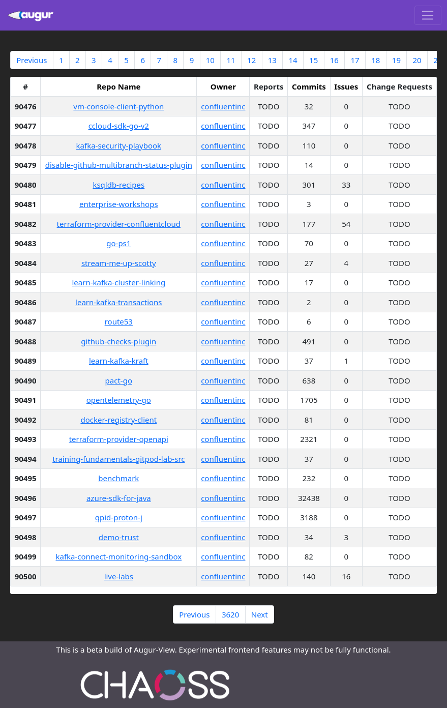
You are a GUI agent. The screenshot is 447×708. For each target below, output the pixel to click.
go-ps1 (118, 243)
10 (210, 60)
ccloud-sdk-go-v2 (118, 126)
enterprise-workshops (118, 204)
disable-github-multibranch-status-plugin (118, 165)
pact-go (118, 380)
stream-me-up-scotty (118, 263)
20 (416, 60)
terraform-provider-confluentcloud (119, 224)
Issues (346, 86)
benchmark (118, 478)
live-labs (118, 576)
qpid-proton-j (118, 517)
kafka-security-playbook (118, 145)
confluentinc (223, 106)
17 (354, 60)
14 (292, 60)
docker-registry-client (118, 420)
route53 (119, 321)
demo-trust (119, 537)
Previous (31, 60)
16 (334, 60)
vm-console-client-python (118, 106)
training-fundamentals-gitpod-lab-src (118, 459)
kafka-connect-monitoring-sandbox (118, 556)
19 (396, 60)
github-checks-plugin (118, 341)
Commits (309, 86)
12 (251, 60)
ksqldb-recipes (118, 185)
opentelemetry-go (118, 400)
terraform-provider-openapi (118, 439)
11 (230, 60)
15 (313, 60)
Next (259, 614)
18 (375, 60)
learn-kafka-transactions (118, 302)
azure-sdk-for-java (118, 498)
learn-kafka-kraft (118, 361)
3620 (230, 614)
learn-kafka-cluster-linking (118, 282)
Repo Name (118, 86)
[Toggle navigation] (427, 15)
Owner (223, 86)
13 (272, 60)
